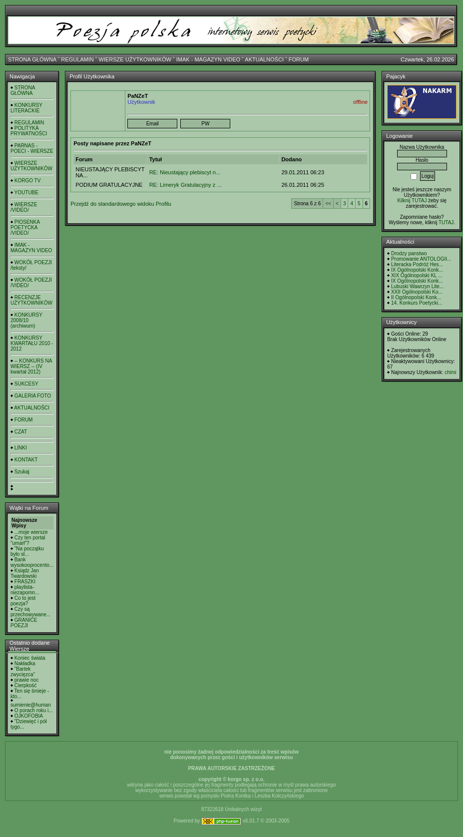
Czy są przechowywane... (30, 611)
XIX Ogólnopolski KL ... (416, 275)
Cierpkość (25, 685)
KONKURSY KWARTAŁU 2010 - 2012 (31, 343)
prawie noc (26, 680)
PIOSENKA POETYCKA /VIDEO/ (24, 227)
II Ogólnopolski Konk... (416, 297)
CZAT (20, 431)
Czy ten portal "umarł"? (27, 540)
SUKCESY (26, 384)
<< (328, 203)
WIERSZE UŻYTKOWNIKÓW (135, 59)
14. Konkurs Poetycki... (416, 303)
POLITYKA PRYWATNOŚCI (28, 130)
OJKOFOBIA (28, 716)
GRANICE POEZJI (23, 622)
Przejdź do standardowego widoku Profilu (120, 204)
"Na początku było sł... (27, 551)
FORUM (299, 59)
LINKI (20, 447)
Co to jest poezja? (22, 600)
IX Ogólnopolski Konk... (417, 270)
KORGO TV (27, 180)
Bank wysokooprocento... (31, 562)
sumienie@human (30, 705)
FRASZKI (24, 581)
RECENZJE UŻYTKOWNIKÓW (31, 300)
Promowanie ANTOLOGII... (421, 259)
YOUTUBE (26, 192)
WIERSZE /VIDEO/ (23, 207)
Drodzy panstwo (409, 253)
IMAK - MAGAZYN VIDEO (208, 59)
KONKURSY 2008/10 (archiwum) (26, 320)
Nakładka (24, 663)
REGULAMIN (77, 59)
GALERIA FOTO (32, 396)
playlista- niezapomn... (24, 589)
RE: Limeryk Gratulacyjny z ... (185, 185)
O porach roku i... (33, 710)
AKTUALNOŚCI (264, 59)
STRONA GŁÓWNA (32, 59)
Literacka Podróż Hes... (417, 264)
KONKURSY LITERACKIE (26, 107)
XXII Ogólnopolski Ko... (417, 292)
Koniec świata (29, 658)
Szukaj (21, 471)
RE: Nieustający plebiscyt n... (184, 172)
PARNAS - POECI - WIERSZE (31, 148)
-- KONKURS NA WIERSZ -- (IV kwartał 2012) (31, 366)
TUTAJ (446, 222)
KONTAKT (25, 459)
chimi (450, 372)
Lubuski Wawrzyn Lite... (417, 286)
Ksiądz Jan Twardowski (24, 573)
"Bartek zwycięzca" (22, 671)
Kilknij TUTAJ (412, 200)
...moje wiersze (31, 532)
